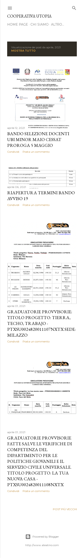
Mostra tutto (23, 50)
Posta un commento (36, 151)
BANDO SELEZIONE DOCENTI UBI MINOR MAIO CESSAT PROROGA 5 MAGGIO (38, 139)
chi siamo (39, 24)
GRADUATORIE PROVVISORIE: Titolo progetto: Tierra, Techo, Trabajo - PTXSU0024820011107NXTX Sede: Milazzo (41, 323)
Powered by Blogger (42, 536)
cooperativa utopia (29, 16)
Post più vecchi (65, 509)
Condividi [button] (13, 151)
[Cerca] (74, 7)
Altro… (57, 24)
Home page (17, 24)
